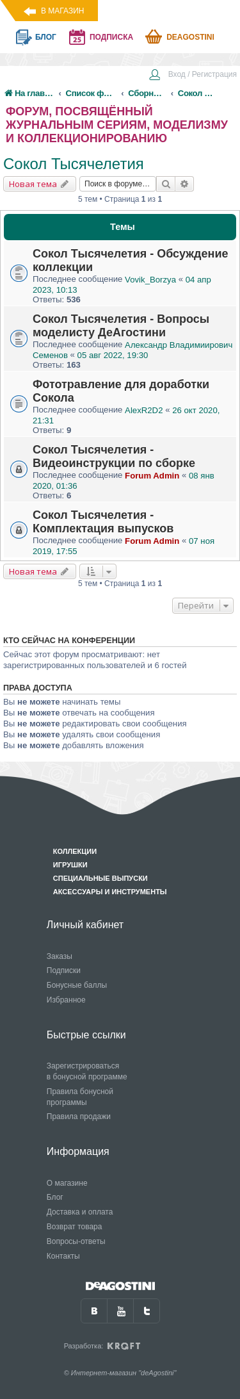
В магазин (62, 10)
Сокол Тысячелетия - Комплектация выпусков (103, 522)
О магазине (67, 1183)
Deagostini (190, 37)
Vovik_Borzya (150, 279)
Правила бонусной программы (80, 1097)
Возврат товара (74, 1226)
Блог (55, 1197)
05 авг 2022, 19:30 (112, 355)
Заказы (59, 956)
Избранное (66, 999)
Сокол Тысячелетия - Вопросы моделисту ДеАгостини (121, 326)
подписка (111, 37)
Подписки (64, 970)
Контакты (63, 1256)
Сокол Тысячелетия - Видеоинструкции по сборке (114, 456)
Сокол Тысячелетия (73, 163)
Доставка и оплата (80, 1211)
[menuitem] (192, 76)
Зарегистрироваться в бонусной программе (87, 1071)
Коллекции (75, 851)
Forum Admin (152, 475)
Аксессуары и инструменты (110, 892)
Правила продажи (79, 1116)
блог (45, 37)
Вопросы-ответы (76, 1241)
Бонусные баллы (77, 985)
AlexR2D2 (144, 410)
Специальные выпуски (100, 878)
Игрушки (70, 865)
